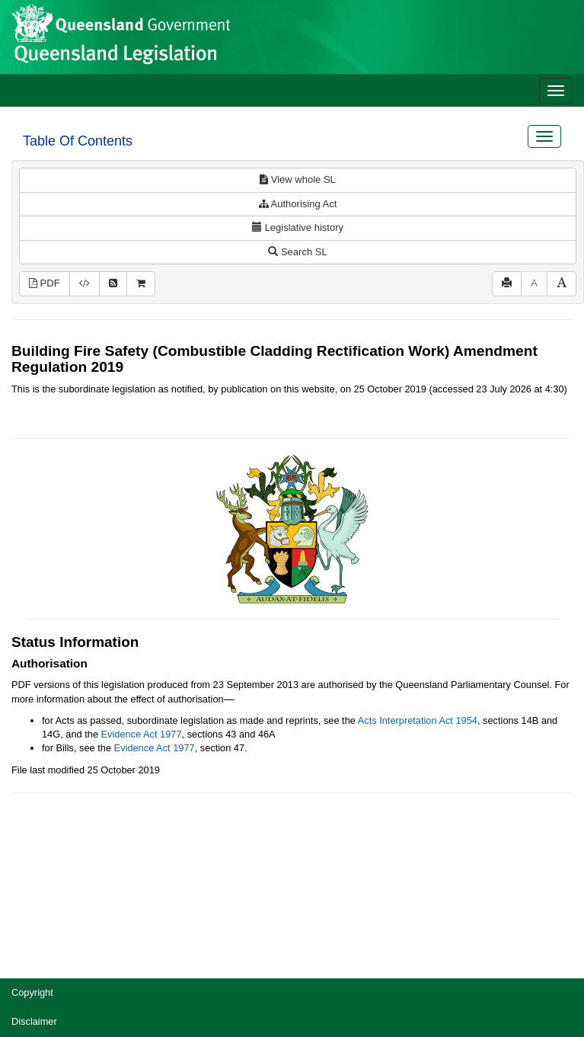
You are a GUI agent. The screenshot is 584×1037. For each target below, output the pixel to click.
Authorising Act (298, 204)
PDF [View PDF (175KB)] (44, 283)
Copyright (32, 992)
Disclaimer (34, 1021)
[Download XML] (84, 283)
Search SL (297, 252)
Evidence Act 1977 (141, 734)
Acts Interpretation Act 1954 (417, 720)
